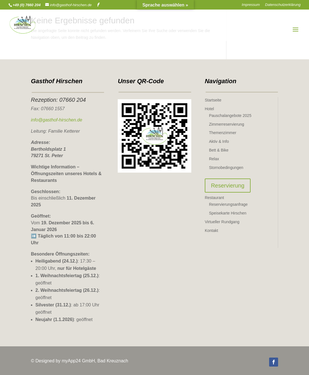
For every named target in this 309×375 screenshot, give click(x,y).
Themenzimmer (222, 132)
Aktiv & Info (219, 141)
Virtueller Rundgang (222, 222)
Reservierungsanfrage (228, 204)
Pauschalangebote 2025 (230, 115)
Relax (214, 159)
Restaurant (214, 197)
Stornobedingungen (226, 167)
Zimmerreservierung (226, 124)
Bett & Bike (218, 150)
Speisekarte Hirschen (227, 213)
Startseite (213, 100)
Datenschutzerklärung (283, 5)
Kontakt (211, 230)
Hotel (209, 109)
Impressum (251, 5)
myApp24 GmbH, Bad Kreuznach (95, 360)
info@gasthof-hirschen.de (56, 120)
